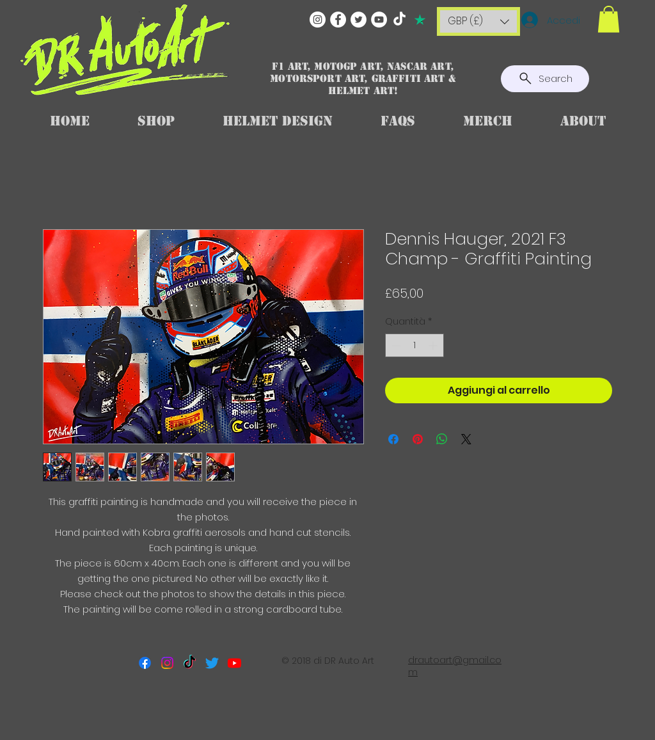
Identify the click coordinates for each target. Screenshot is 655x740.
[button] (478, 21)
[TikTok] (399, 20)
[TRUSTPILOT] (420, 20)
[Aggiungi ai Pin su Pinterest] (417, 439)
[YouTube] (379, 20)
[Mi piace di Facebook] (328, 712)
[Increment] (434, 345)
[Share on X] (466, 439)
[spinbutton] (414, 345)
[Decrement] (395, 345)
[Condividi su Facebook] (393, 439)
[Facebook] (338, 20)
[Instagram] (318, 20)
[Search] (545, 78)
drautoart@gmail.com (454, 666)
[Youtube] (234, 663)
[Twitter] (359, 20)
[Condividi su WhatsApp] (442, 439)
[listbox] (478, 21)
